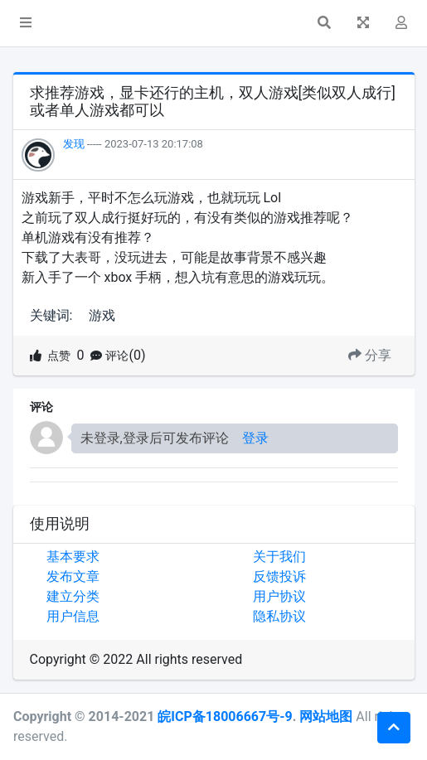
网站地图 (325, 716)
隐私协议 (279, 616)
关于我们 (279, 556)
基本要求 (72, 556)
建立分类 (72, 596)
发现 (74, 144)
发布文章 (72, 576)
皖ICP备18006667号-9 (225, 716)
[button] (26, 23)
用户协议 (279, 596)
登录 (255, 438)
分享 (369, 355)
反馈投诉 (279, 576)
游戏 (102, 315)
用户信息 (72, 616)
